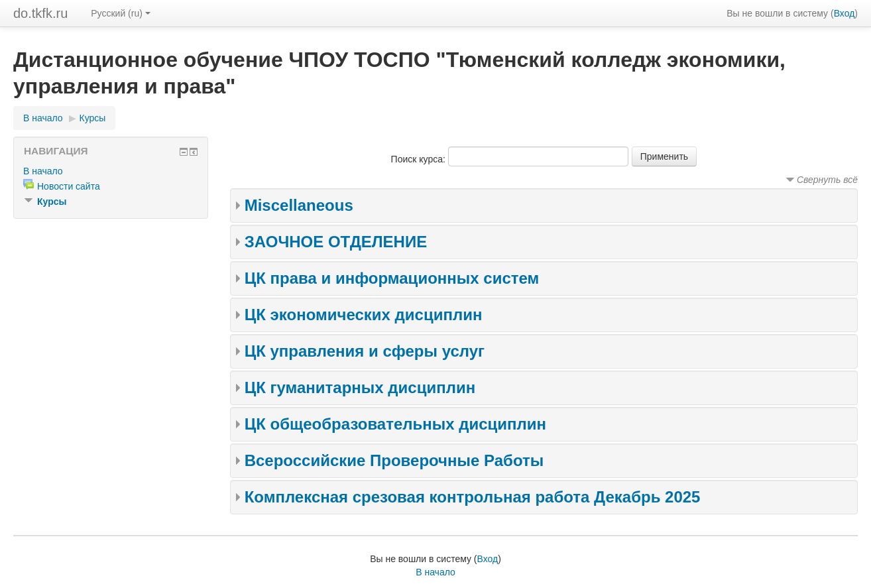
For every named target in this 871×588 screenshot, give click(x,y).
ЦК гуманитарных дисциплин (360, 387)
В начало (43, 118)
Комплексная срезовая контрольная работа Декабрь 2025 (473, 497)
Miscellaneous (299, 205)
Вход (844, 13)
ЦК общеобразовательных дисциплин (395, 424)
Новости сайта (68, 186)
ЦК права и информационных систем (392, 278)
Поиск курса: (419, 159)
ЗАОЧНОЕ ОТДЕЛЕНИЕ (336, 242)
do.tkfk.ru (40, 13)
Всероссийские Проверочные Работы (394, 460)
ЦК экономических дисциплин (364, 314)
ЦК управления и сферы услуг (365, 351)
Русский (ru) (120, 13)
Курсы (93, 118)
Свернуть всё (827, 179)
